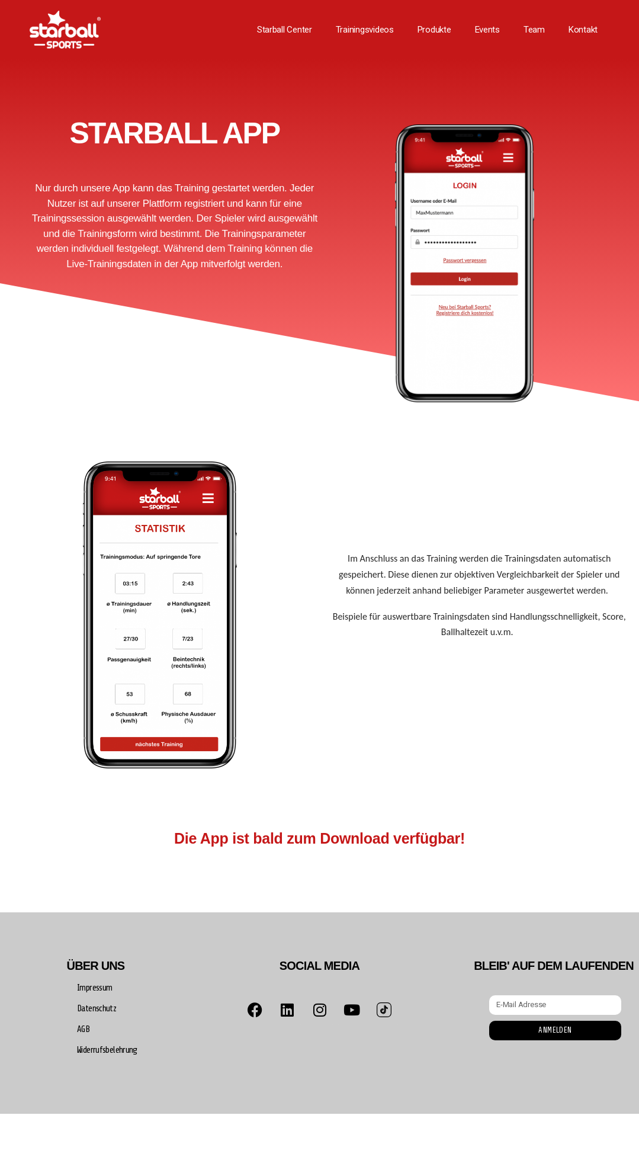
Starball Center (284, 29)
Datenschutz (96, 1008)
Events (487, 29)
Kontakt (583, 29)
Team (534, 29)
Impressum (94, 988)
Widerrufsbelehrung (107, 1050)
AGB (83, 1029)
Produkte (434, 29)
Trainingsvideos (365, 29)
